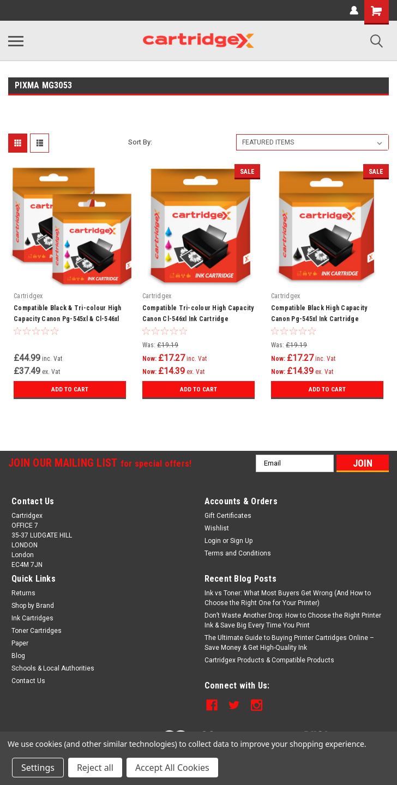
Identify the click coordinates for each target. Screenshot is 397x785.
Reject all (95, 768)
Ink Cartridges (32, 618)
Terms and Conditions (237, 553)
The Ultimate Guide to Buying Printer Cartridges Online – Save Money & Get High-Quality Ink (289, 642)
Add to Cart (69, 389)
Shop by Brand (32, 605)
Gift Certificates (227, 516)
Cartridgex (28, 296)
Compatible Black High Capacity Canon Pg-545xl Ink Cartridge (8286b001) (319, 319)
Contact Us (28, 681)
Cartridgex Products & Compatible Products (269, 660)
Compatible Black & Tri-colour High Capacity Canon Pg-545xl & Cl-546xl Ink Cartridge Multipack (68, 319)
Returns (23, 593)
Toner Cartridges (36, 631)
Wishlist (216, 528)
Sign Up (241, 541)
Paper (19, 643)
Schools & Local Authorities (52, 668)
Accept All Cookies (172, 768)
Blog (18, 656)
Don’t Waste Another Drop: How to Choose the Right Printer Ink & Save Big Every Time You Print (292, 620)
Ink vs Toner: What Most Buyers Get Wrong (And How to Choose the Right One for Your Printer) (287, 598)
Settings (38, 768)
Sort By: (140, 142)
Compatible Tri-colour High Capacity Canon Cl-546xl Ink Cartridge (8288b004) (198, 319)
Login (212, 541)
